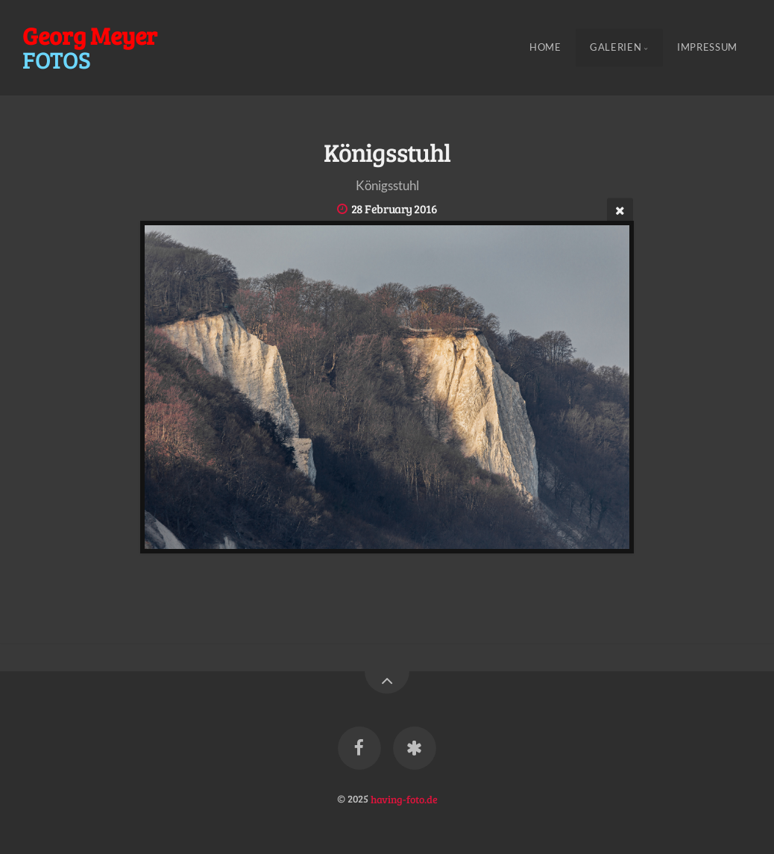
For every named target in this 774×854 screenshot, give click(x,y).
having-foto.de (404, 798)
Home (545, 48)
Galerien (615, 48)
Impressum (707, 48)
